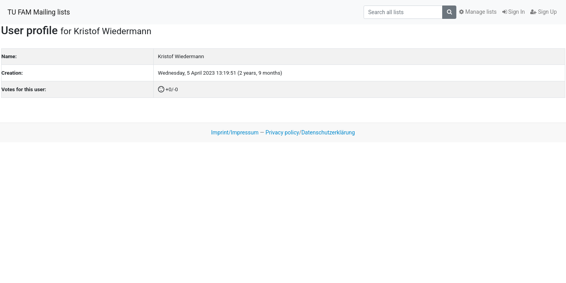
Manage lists (477, 12)
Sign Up (543, 12)
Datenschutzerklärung (328, 132)
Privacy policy (282, 132)
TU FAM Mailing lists (38, 12)
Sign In (513, 12)
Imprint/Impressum (235, 132)
